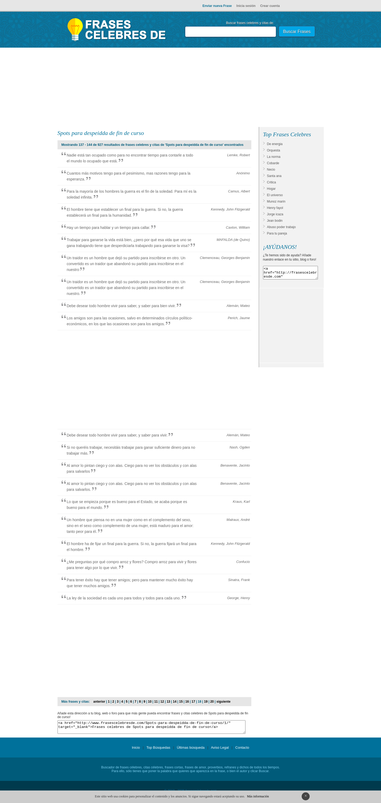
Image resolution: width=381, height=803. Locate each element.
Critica (271, 182)
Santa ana (274, 176)
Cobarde (273, 163)
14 (174, 701)
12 (162, 701)
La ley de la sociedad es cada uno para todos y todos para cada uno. (124, 598)
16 (187, 701)
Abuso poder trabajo (281, 227)
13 (168, 701)
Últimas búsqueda (190, 750)
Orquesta (273, 150)
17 (193, 701)
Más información (258, 796)
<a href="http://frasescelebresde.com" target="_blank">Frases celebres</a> (290, 274)
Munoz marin (276, 201)
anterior (99, 701)
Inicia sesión (246, 6)
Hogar (271, 189)
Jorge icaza (275, 214)
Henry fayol (275, 208)
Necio (271, 169)
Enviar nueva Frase (217, 6)
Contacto (242, 750)
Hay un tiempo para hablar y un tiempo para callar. (108, 227)
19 (205, 701)
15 (181, 701)
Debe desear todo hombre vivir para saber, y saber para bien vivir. (121, 306)
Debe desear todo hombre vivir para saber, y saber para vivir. (117, 435)
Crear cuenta (270, 6)
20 (212, 701)
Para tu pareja (277, 233)
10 (149, 701)
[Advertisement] (191, 88)
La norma (274, 157)
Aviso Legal (220, 750)
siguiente (223, 701)
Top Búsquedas (158, 750)
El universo (275, 195)
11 (156, 701)
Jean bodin (275, 221)
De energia (275, 144)
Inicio (136, 750)
